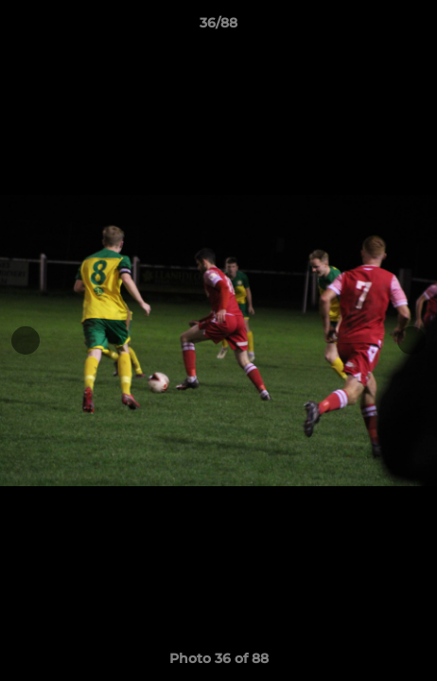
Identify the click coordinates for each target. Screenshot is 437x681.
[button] (414, 27)
